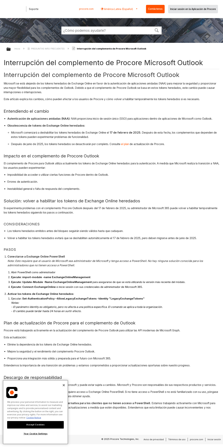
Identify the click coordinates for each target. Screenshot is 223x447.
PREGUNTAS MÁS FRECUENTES (46, 48)
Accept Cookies (35, 424)
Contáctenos (155, 8)
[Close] (64, 385)
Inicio (17, 48)
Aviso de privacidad (154, 439)
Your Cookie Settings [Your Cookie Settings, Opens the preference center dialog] (36, 433)
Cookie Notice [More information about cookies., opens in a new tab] (33, 417)
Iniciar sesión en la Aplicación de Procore (193, 9)
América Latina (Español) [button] (118, 8)
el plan (125, 144)
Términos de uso (177, 439)
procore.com (86, 8)
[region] (35, 412)
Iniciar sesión (214, 439)
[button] (157, 30)
